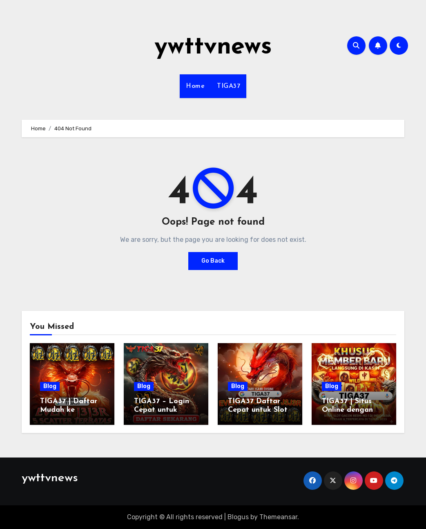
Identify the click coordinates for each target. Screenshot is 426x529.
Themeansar (278, 517)
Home (195, 86)
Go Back (213, 260)
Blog (49, 386)
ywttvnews (213, 47)
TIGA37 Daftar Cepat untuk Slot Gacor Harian (258, 410)
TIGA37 (228, 86)
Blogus (238, 517)
